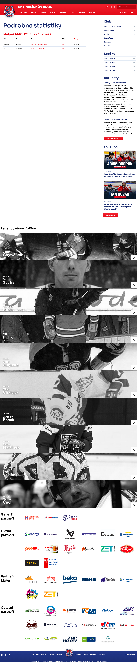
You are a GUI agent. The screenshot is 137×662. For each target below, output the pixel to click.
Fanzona (78, 651)
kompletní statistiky (74, 55)
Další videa (110, 215)
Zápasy (51, 651)
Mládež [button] (53, 12)
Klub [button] (72, 12)
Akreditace (108, 46)
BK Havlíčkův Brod (35, 7)
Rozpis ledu (108, 38)
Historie (93, 651)
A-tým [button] (33, 12)
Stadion (107, 34)
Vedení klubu (109, 30)
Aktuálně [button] (23, 12)
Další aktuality (113, 138)
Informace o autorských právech (80, 659)
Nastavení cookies (101, 659)
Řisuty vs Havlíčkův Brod (39, 44)
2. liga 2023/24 (109, 66)
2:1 (63, 44)
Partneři (92, 12)
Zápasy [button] (43, 12)
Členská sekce (126, 12)
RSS (93, 659)
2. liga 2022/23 (109, 70)
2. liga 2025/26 (109, 58)
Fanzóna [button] (63, 12)
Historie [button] (82, 12)
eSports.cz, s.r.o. (63, 659)
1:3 (63, 49)
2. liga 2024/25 (109, 62)
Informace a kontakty (112, 26)
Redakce (107, 42)
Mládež (59, 651)
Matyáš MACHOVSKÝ (20, 34)
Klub (86, 651)
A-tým (43, 651)
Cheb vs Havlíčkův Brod (38, 49)
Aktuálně (35, 651)
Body (76, 39)
